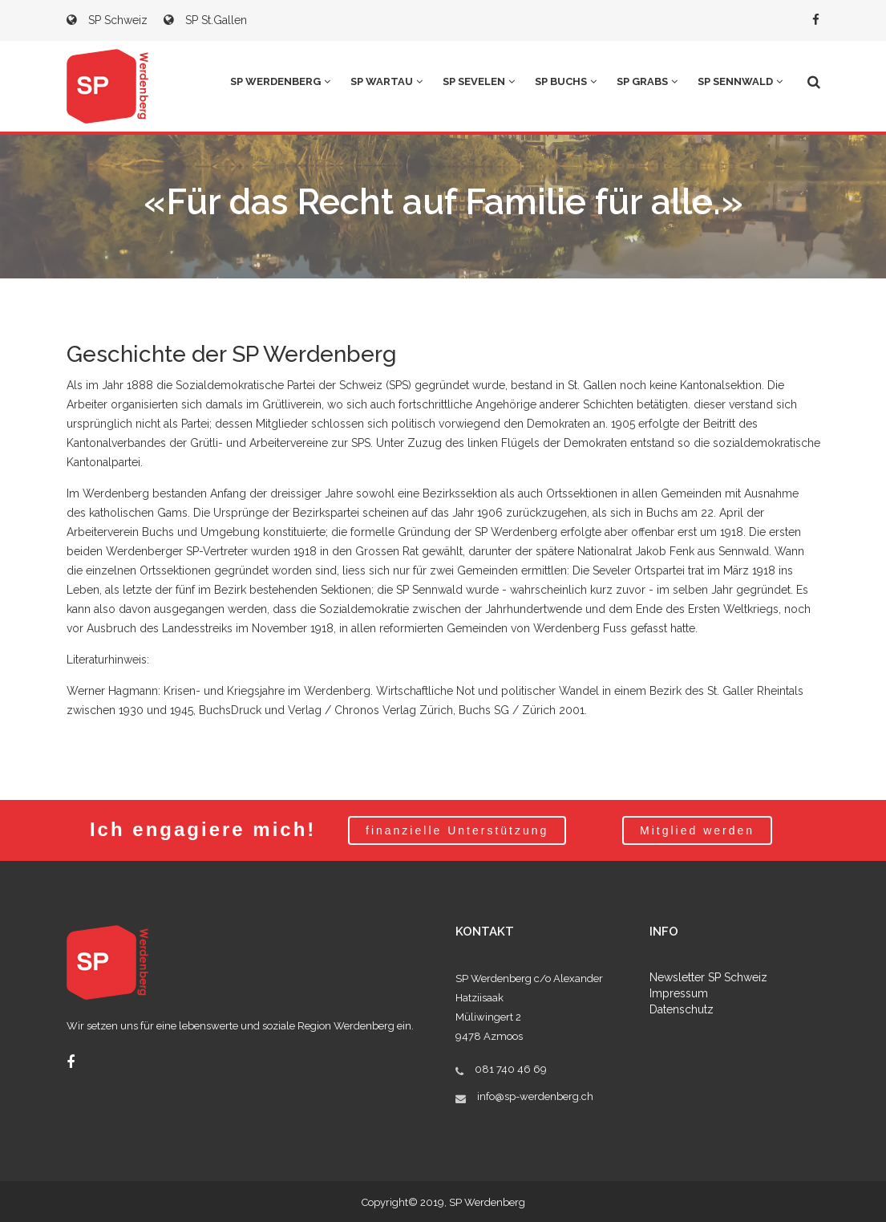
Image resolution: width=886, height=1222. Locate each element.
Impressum (678, 993)
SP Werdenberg (280, 81)
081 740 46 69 (511, 1069)
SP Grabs (647, 81)
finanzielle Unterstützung (457, 830)
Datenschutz (681, 1009)
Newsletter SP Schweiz (708, 977)
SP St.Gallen (205, 20)
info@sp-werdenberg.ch (535, 1096)
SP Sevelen (479, 81)
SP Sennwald (740, 81)
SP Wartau (386, 81)
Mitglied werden (697, 830)
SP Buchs (566, 81)
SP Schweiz (107, 20)
